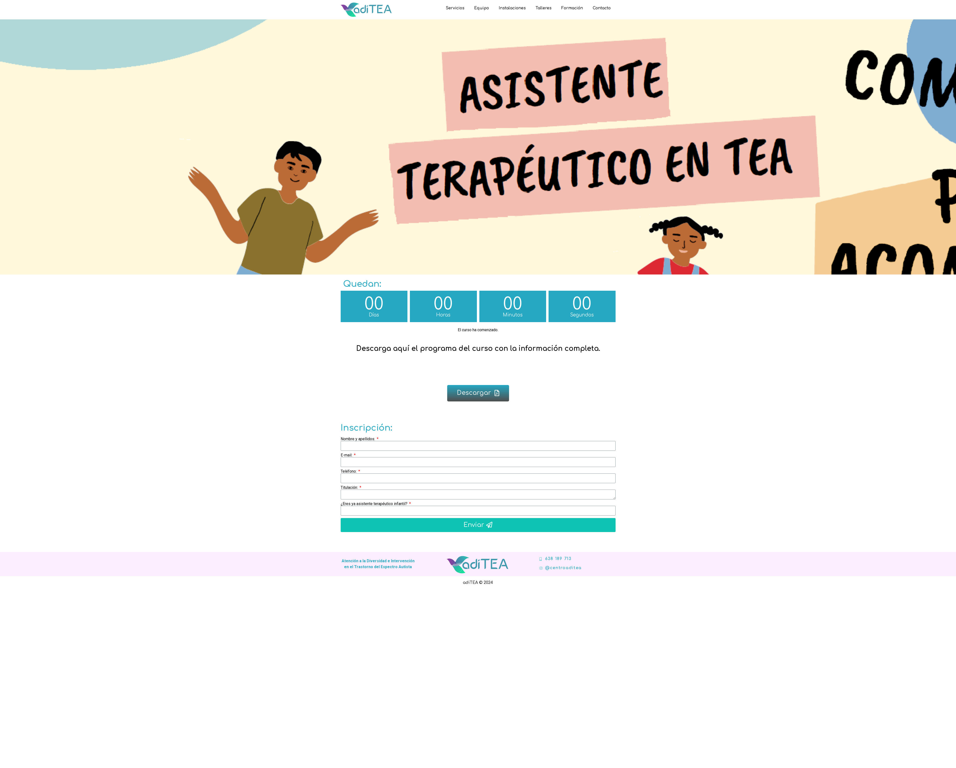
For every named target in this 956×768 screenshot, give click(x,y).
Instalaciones (512, 8)
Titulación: (350, 488)
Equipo (481, 8)
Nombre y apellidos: (358, 439)
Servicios (455, 8)
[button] (478, 393)
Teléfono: (349, 471)
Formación (572, 8)
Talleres (544, 8)
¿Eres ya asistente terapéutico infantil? (374, 504)
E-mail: (347, 455)
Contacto (602, 8)
